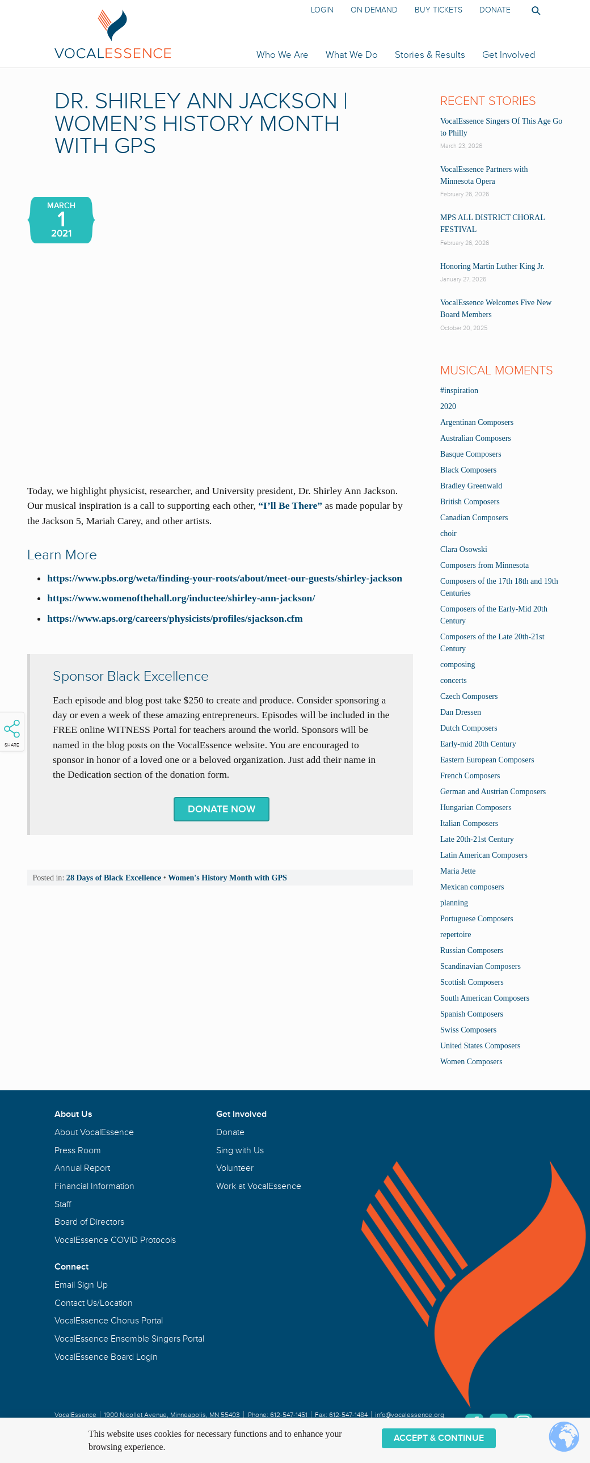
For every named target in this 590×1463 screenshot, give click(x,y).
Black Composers (468, 470)
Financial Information (94, 1186)
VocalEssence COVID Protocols (115, 1240)
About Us (73, 1114)
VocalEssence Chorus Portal (108, 1320)
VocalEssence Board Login (106, 1357)
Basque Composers (471, 454)
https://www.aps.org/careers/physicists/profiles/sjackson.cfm (174, 618)
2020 (448, 406)
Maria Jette (458, 871)
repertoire (455, 934)
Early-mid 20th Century (478, 744)
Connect (71, 1266)
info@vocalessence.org (409, 1415)
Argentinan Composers (476, 422)
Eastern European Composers (487, 760)
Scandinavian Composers (480, 966)
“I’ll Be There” (290, 505)
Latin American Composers (484, 855)
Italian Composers (469, 823)
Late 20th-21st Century (477, 839)
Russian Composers (471, 950)
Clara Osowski (463, 549)
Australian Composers (475, 438)
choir (448, 533)
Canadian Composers (474, 517)
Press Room (77, 1150)
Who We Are (282, 55)
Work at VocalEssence (258, 1186)
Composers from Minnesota (484, 565)
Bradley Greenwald (471, 486)
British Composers (470, 501)
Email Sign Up (81, 1285)
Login (322, 10)
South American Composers (484, 998)
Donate (495, 10)
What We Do (352, 55)
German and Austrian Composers (493, 791)
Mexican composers (472, 887)
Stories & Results (430, 55)
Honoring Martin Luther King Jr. (492, 266)
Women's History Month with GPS (227, 877)
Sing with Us (240, 1150)
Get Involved (509, 55)
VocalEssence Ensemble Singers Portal (129, 1338)
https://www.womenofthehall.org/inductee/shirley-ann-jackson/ (181, 598)
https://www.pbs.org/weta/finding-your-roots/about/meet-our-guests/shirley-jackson (224, 578)
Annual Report (82, 1168)
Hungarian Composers (476, 807)
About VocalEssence (94, 1132)
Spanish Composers (471, 1014)
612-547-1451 (288, 1415)
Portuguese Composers (476, 918)
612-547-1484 (348, 1415)
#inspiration (459, 390)
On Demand (374, 10)
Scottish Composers (472, 982)
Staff (62, 1204)
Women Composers (471, 1061)
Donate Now (221, 809)
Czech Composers (469, 696)
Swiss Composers (468, 1030)
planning (454, 903)
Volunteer (235, 1168)
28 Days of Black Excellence (113, 877)
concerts (453, 680)
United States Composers (480, 1046)
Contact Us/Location (93, 1303)
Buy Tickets (438, 10)
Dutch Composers (469, 728)
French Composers (470, 775)
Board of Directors (89, 1222)
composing (457, 664)
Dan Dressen (460, 712)
